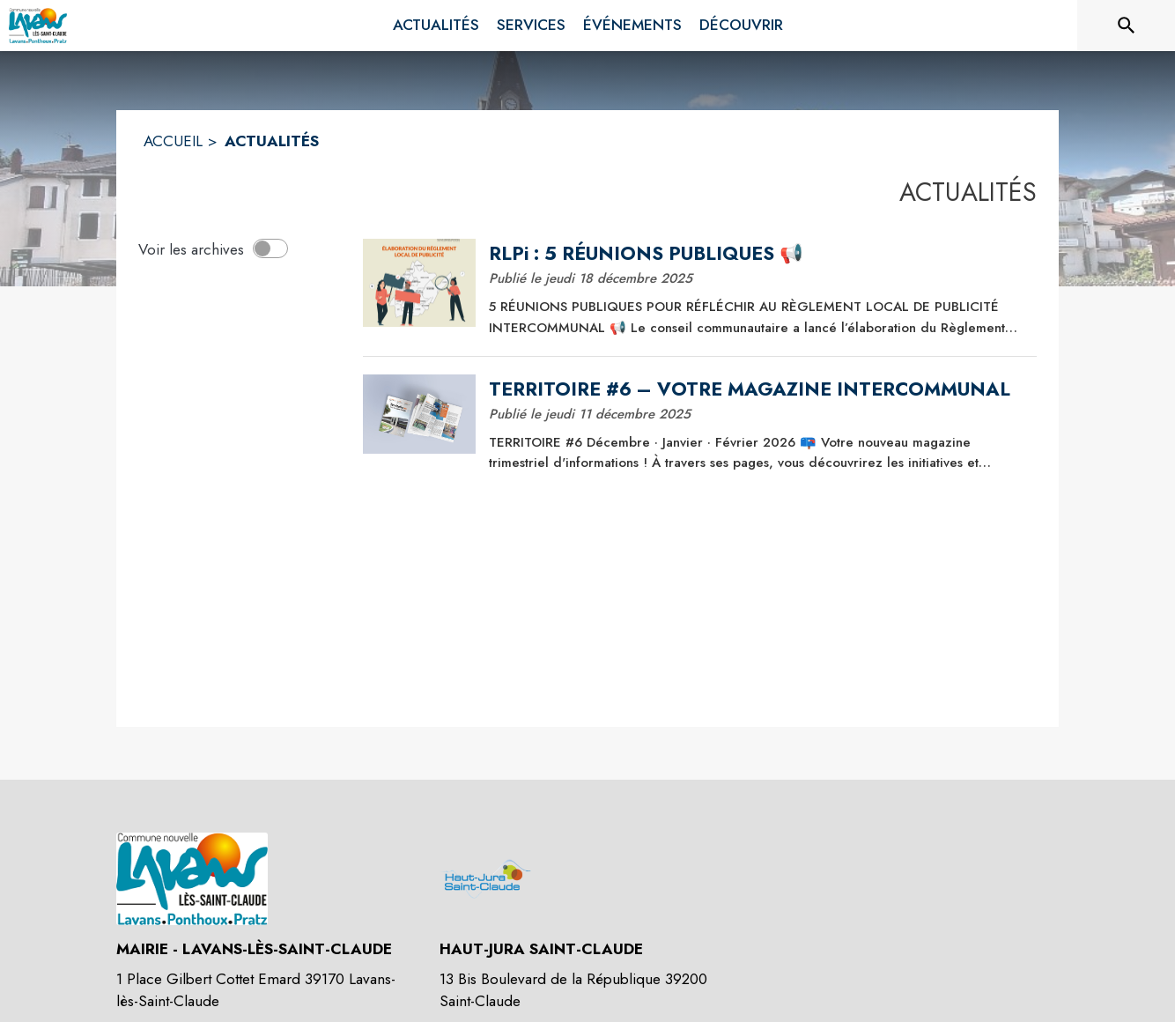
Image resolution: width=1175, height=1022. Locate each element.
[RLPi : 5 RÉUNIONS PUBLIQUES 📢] (756, 254)
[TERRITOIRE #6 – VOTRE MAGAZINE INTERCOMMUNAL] (756, 389)
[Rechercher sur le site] (1126, 25)
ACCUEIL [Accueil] (173, 141)
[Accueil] (38, 25)
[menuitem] (436, 25)
